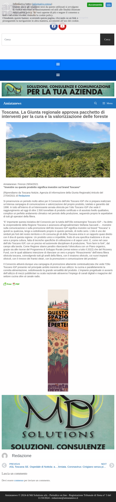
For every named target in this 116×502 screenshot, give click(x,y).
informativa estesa (42, 4)
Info (109, 4)
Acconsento (95, 4)
